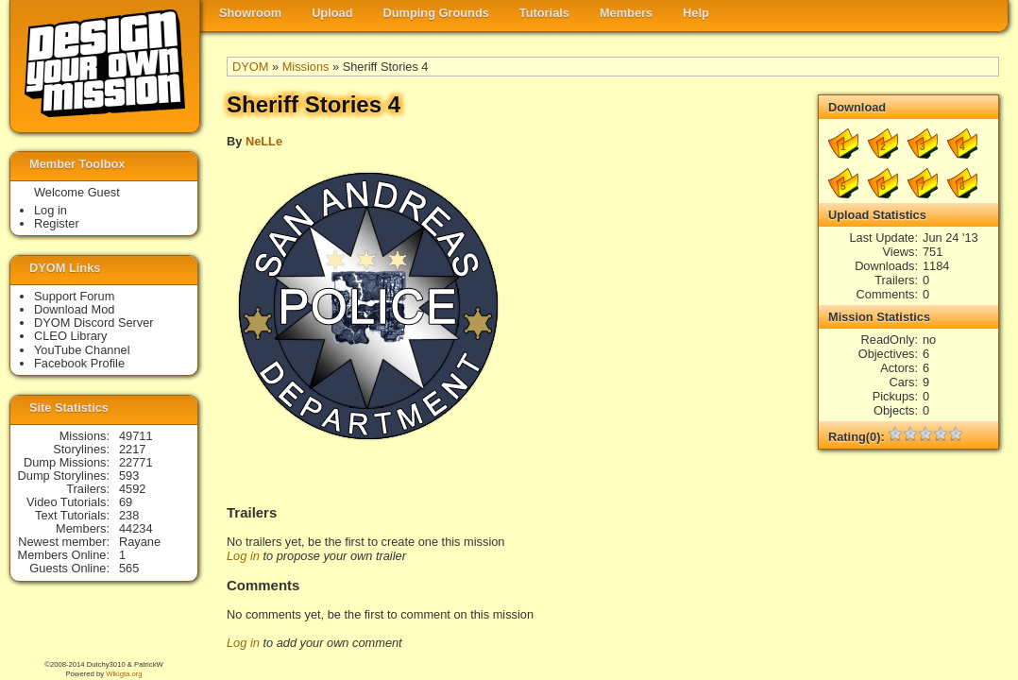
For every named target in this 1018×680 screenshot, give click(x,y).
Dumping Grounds (436, 13)
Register (56, 223)
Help (696, 13)
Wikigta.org (124, 674)
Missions (306, 67)
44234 (136, 528)
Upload (332, 13)
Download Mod (74, 309)
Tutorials (544, 13)
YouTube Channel (82, 350)
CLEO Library (71, 336)
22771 (136, 462)
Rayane (140, 542)
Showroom (250, 13)
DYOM (250, 67)
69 (125, 502)
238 (129, 515)
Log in (243, 556)
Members (626, 13)
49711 (136, 436)
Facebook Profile (79, 363)
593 (129, 475)
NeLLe (264, 141)
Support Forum (74, 296)
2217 (132, 449)
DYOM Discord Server (94, 322)
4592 (132, 489)
